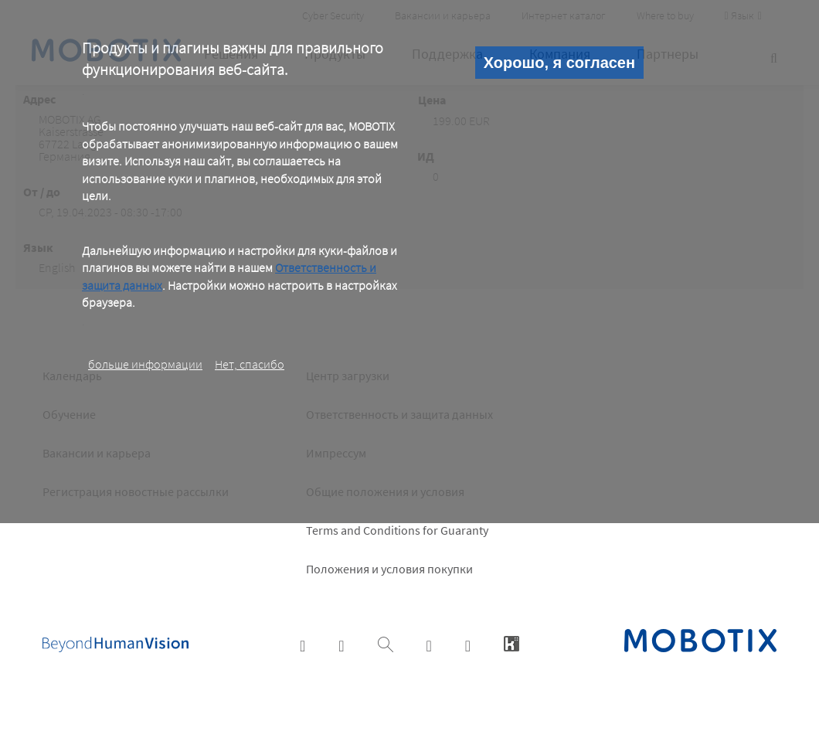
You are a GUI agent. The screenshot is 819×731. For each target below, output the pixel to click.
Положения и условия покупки (389, 568)
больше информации (145, 364)
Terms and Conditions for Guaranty (397, 530)
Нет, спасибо (249, 364)
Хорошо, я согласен (559, 62)
